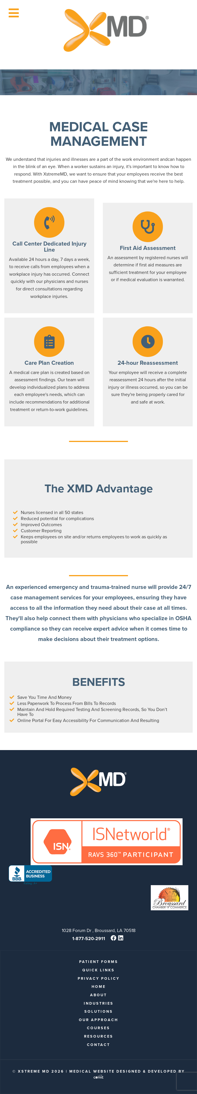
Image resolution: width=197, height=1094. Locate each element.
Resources (98, 1036)
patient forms (98, 961)
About (98, 995)
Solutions (98, 1011)
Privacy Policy (99, 978)
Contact (98, 1044)
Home (99, 986)
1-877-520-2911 (88, 938)
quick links (98, 970)
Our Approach (98, 1020)
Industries (99, 1003)
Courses (98, 1028)
